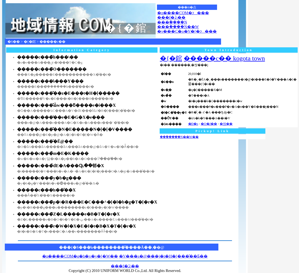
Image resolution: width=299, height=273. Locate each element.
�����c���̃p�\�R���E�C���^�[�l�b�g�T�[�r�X (87, 202)
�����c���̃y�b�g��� (49, 178)
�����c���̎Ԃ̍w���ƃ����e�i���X (66, 105)
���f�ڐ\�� (171, 17)
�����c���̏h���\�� (47, 57)
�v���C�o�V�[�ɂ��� (187, 31)
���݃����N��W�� (179, 137)
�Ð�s (193, 124)
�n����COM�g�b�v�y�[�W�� (80, 256)
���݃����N (172, 22)
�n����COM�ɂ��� (183, 13)
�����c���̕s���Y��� (50, 81)
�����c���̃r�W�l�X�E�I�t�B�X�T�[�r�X (76, 226)
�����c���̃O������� (51, 69)
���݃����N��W (178, 27)
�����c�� (52, 42)
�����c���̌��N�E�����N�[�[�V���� (74, 129)
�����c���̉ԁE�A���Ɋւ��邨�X (60, 165)
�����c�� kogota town (224, 58)
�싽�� (226, 124)
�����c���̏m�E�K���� (53, 153)
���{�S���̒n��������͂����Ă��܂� (108, 247)
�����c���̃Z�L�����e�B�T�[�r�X (68, 214)
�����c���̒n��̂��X (46, 190)
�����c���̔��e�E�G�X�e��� (61, 117)
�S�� (13, 42)
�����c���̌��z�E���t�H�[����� (68, 93)
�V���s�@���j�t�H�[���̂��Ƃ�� (163, 256)
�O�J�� (209, 124)
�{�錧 (30, 42)
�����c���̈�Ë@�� (45, 141)
